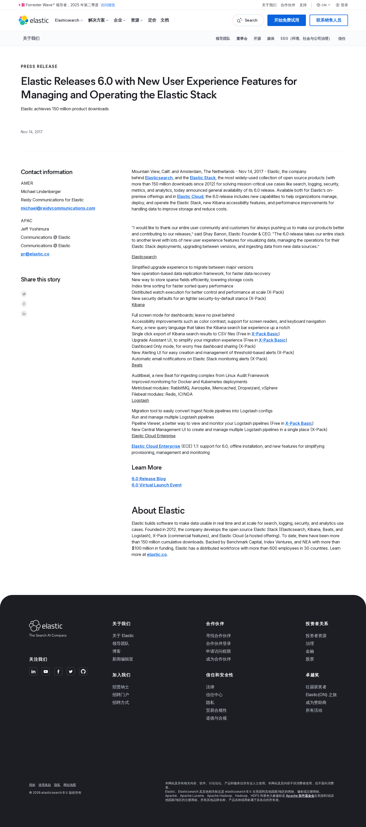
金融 (310, 651)
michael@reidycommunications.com (58, 208)
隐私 (210, 702)
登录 (342, 5)
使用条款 (44, 785)
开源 (257, 38)
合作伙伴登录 (218, 643)
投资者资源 (316, 635)
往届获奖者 (316, 686)
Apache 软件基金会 (300, 796)
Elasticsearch (159, 177)
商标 (32, 785)
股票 (310, 659)
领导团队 (223, 38)
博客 (116, 651)
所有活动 (314, 710)
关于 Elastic (123, 635)
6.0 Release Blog (149, 478)
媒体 (270, 38)
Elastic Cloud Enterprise (156, 446)
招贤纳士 (120, 686)
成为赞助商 (316, 702)
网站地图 (69, 785)
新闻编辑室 (122, 659)
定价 (152, 20)
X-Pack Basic (265, 333)
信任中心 (214, 694)
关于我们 (269, 5)
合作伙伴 (288, 5)
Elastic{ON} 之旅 (321, 694)
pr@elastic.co (35, 254)
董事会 (241, 38)
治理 (310, 643)
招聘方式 (120, 702)
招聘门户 (120, 694)
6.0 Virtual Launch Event (157, 485)
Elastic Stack (203, 177)
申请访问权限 (218, 651)
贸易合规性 (216, 710)
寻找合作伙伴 (218, 635)
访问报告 (108, 5)
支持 (303, 5)
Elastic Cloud (190, 196)
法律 (210, 686)
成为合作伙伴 (218, 659)
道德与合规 (216, 718)
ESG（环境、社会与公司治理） (306, 38)
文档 (164, 20)
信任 (341, 38)
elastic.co (157, 554)
